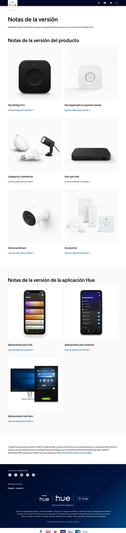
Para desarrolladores (46, 511)
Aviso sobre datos (79, 516)
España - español (15, 488)
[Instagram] (28, 475)
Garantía (19, 511)
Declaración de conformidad (68, 514)
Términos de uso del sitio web (26, 514)
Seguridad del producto (30, 511)
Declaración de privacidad (101, 511)
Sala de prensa (61, 516)
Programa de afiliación (71, 511)
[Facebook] (10, 475)
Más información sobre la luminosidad (74, 452)
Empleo (69, 516)
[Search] (98, 2)
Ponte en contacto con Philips (30, 516)
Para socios (58, 511)
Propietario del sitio (48, 516)
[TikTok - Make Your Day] (33, 475)
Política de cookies (86, 511)
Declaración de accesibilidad (96, 516)
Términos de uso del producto (47, 514)
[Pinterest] (22, 475)
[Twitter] (16, 475)
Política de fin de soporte (87, 514)
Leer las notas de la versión (21, 110)
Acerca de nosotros (102, 514)
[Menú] (116, 2)
